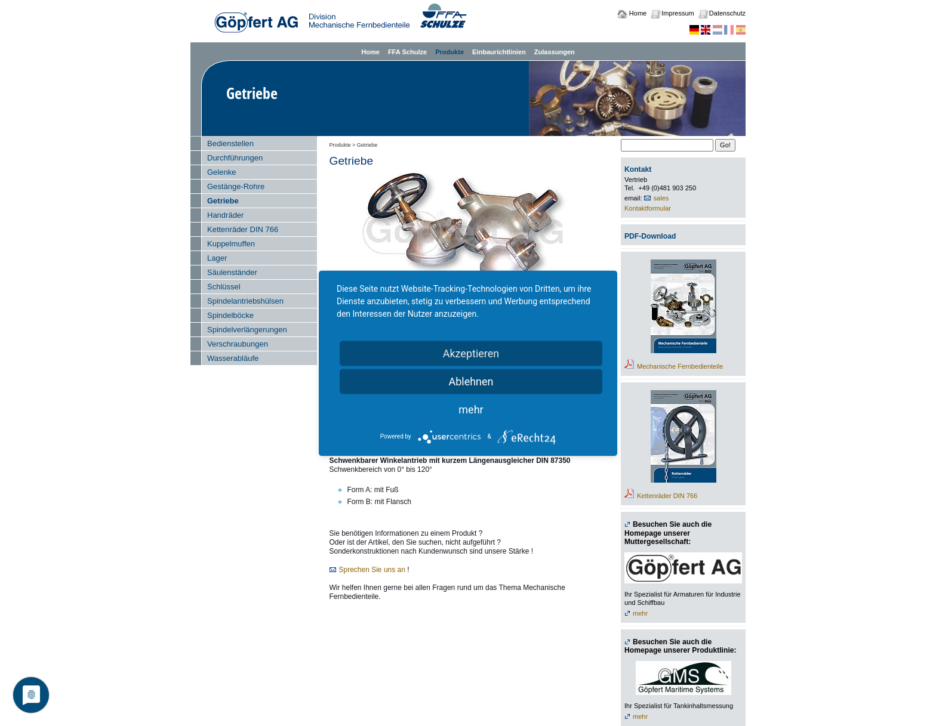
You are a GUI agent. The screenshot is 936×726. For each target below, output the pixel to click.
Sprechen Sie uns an (372, 570)
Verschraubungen (237, 343)
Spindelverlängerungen (247, 329)
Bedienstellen (230, 143)
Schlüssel (224, 286)
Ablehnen (470, 381)
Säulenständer (232, 272)
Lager (217, 258)
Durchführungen (235, 157)
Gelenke (221, 172)
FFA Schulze (407, 51)
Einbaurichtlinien (499, 51)
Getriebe (223, 200)
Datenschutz (727, 13)
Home (637, 13)
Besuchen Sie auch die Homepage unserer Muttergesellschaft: (668, 533)
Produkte (449, 51)
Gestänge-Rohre (235, 186)
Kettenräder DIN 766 (242, 229)
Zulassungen (554, 51)
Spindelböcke (230, 315)
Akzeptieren (471, 353)
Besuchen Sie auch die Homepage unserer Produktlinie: (680, 646)
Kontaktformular (647, 208)
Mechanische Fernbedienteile (680, 366)
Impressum (677, 13)
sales (661, 198)
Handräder (225, 215)
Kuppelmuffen (231, 243)
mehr (640, 613)
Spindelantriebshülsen (245, 300)
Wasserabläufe (232, 358)
